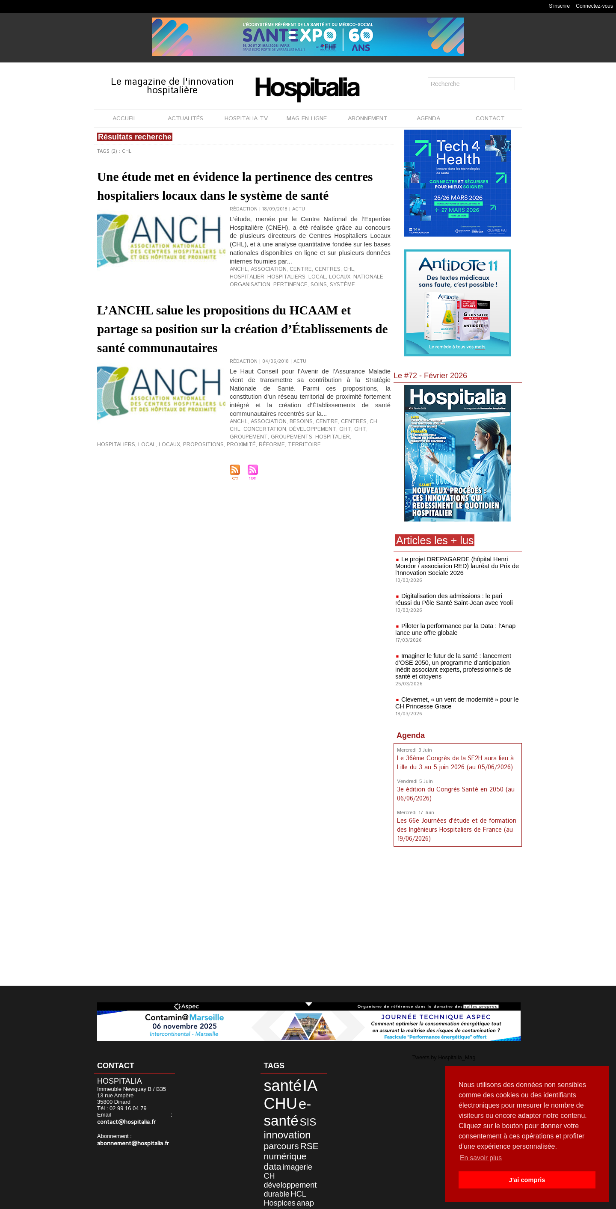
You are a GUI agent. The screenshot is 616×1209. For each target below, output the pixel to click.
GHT (331, 477)
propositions (267, 483)
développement (290, 477)
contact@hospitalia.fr (143, 1115)
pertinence (112, 308)
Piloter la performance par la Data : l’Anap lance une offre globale (453, 629)
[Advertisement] (458, 916)
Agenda (411, 735)
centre (292, 294)
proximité (301, 483)
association (264, 294)
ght (318, 477)
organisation (354, 301)
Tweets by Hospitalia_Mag (436, 1057)
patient (292, 1180)
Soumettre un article (352, 1200)
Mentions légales (259, 1200)
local (274, 301)
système (159, 308)
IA (300, 1084)
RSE (300, 1133)
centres (316, 294)
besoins (293, 470)
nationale (320, 301)
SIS (298, 1113)
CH (358, 470)
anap (296, 1172)
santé (277, 1084)
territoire (358, 483)
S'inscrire (559, 6)
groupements (115, 483)
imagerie (274, 1151)
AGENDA (428, 118)
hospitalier (358, 294)
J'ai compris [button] (527, 1179)
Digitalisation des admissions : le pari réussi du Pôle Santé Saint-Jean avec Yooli (456, 599)
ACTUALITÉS (185, 118)
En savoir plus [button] (481, 1158)
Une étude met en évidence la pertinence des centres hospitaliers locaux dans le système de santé (236, 194)
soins (137, 308)
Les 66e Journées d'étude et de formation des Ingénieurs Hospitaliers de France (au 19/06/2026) (455, 827)
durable (272, 1165)
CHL (335, 294)
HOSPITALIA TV (246, 118)
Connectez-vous (594, 6)
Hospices (275, 1172)
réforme (329, 483)
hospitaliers (247, 301)
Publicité (304, 1200)
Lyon (311, 1172)
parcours (276, 1133)
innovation (281, 1124)
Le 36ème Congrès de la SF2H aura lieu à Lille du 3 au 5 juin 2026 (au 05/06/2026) (455, 762)
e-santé (281, 1105)
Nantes (272, 1180)
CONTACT (490, 118)
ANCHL (238, 294)
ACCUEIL (124, 118)
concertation (248, 477)
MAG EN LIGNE (307, 118)
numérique (279, 1142)
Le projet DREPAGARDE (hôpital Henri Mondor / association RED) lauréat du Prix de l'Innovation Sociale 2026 (455, 566)
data (305, 1142)
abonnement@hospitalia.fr (130, 1136)
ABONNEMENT (368, 118)
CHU (276, 1098)
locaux (294, 301)
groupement (355, 477)
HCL (290, 1165)
